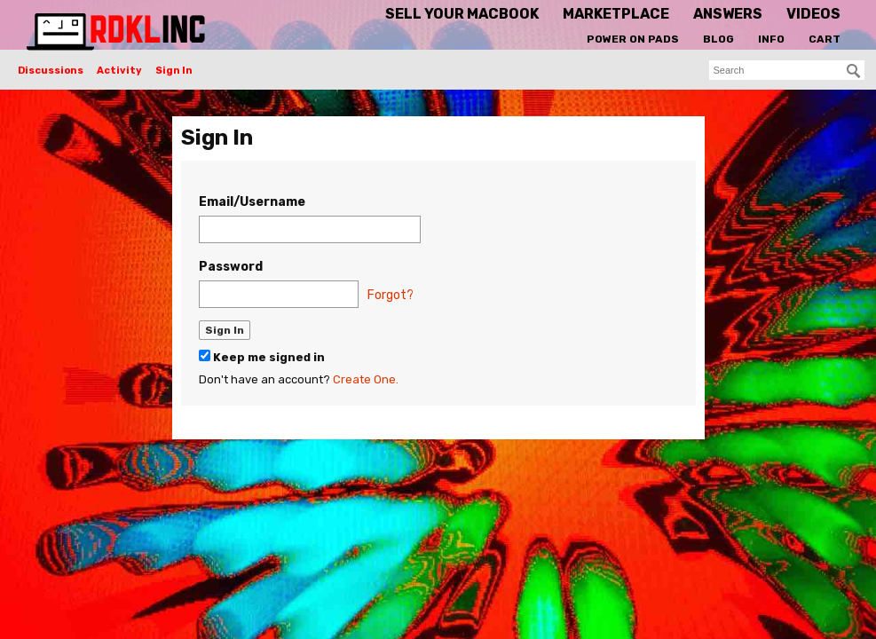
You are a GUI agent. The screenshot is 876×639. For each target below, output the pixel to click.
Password (231, 266)
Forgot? (390, 295)
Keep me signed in (262, 357)
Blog (718, 39)
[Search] (854, 71)
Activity (119, 70)
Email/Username (252, 201)
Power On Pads (633, 39)
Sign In (174, 70)
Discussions (50, 70)
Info (771, 39)
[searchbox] (786, 70)
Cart (824, 39)
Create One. (366, 379)
